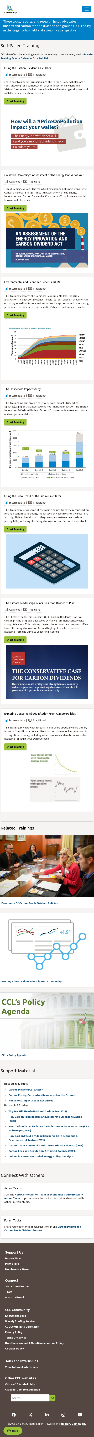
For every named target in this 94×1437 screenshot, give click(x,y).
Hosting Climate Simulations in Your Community (31, 981)
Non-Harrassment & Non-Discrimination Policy (34, 1343)
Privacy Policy (14, 1332)
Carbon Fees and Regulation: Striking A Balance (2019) (42, 1151)
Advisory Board (14, 1297)
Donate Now (13, 1258)
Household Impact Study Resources (30, 1100)
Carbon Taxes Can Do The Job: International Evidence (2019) (45, 1145)
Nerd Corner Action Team (30, 1194)
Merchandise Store (17, 1269)
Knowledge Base (15, 1315)
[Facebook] (13, 1415)
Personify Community (72, 1423)
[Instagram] (63, 1415)
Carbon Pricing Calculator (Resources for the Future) (41, 1095)
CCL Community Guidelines (22, 1326)
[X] (30, 1415)
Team (8, 1291)
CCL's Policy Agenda (13, 1055)
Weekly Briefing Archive (20, 1321)
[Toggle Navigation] (86, 9)
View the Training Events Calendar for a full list (47, 56)
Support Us (14, 1252)
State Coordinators (17, 1286)
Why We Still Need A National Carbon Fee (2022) (37, 1111)
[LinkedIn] (47, 1415)
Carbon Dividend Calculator (25, 1089)
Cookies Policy (14, 1348)
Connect (11, 1280)
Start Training (15, 101)
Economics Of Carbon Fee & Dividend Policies (29, 903)
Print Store (12, 1263)
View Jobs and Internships (21, 1367)
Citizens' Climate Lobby (20, 1384)
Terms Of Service (15, 1337)
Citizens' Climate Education (22, 1389)
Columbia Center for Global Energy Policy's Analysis (41, 1156)
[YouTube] (80, 1415)
